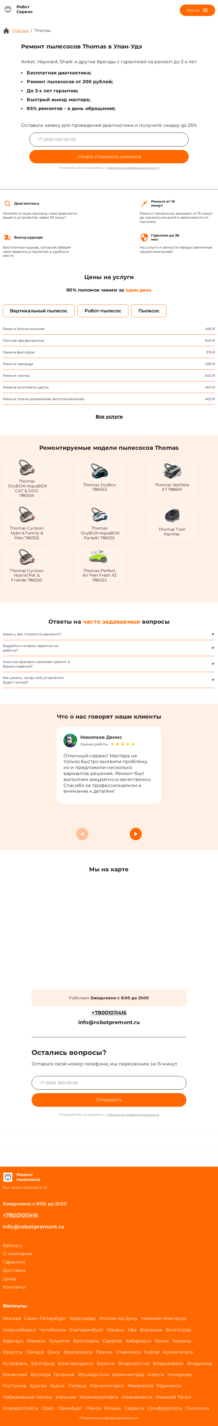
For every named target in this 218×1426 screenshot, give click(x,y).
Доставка (14, 1270)
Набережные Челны (27, 1397)
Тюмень (181, 1341)
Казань (115, 1330)
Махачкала (140, 1385)
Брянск (106, 1363)
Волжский (15, 1374)
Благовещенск (76, 1363)
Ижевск (36, 1341)
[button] (136, 834)
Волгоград (178, 1330)
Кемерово (179, 1374)
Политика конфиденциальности (108, 1418)
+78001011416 (109, 1013)
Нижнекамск (137, 1397)
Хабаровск (138, 1341)
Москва (12, 1318)
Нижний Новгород (163, 1318)
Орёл (48, 1408)
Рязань (112, 1408)
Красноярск (78, 1352)
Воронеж (151, 1330)
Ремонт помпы (16, 375)
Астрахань (15, 1363)
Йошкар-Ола (93, 1374)
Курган (38, 1385)
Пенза (93, 1408)
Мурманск (169, 1385)
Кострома (14, 1385)
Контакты (14, 1287)
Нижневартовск (98, 1397)
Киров (151, 1352)
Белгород (42, 1363)
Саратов (112, 1341)
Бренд (12, 1245)
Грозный (64, 1374)
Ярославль (86, 1341)
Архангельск (178, 1352)
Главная (20, 30)
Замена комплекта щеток (26, 387)
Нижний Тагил (173, 1397)
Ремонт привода (18, 364)
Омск (53, 1352)
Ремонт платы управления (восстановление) (43, 399)
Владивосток (133, 1363)
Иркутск (12, 1352)
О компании (18, 1253)
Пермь (104, 1352)
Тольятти (59, 1341)
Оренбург (70, 1408)
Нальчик (65, 1397)
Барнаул (13, 1341)
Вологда (40, 1374)
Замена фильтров (18, 352)
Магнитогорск (107, 1385)
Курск (57, 1385)
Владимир (199, 1363)
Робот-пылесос (103, 311)
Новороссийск (20, 1408)
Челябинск (52, 1330)
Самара (35, 1352)
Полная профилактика (23, 340)
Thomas (42, 30)
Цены (10, 1278)
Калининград (128, 1374)
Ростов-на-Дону (118, 1318)
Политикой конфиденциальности (133, 168)
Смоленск (197, 1408)
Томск (162, 1341)
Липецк (77, 1385)
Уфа (132, 1330)
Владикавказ (168, 1363)
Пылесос (148, 311)
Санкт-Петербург (45, 1318)
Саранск (134, 1408)
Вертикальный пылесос (38, 311)
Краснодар (82, 1318)
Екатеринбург (86, 1330)
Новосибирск (19, 1330)
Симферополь (165, 1408)
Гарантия (14, 1262)
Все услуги (109, 416)
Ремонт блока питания (23, 329)
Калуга (156, 1374)
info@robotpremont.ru (109, 1023)
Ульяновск (128, 1352)
